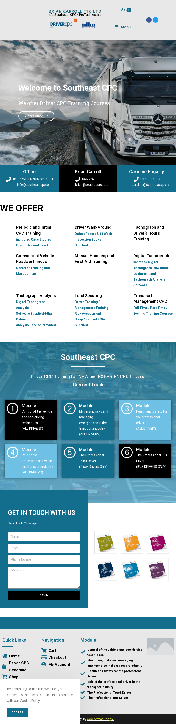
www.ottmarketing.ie (100, 719)
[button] (79, 161)
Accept (17, 712)
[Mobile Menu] (121, 26)
